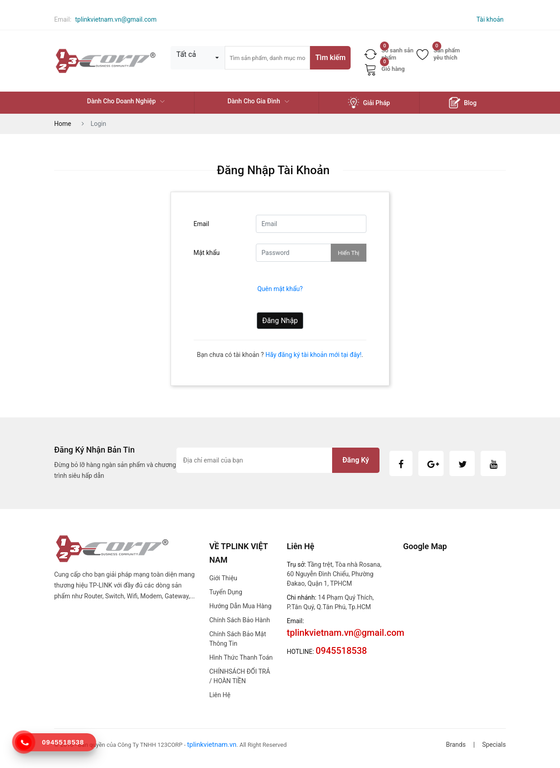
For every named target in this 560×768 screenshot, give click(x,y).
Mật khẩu (207, 252)
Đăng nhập (280, 320)
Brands (456, 744)
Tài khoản (490, 19)
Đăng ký (355, 460)
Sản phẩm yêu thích (438, 54)
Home (62, 123)
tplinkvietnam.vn (211, 744)
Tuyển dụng (225, 592)
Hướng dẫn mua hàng (240, 606)
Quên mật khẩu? (280, 288)
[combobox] (198, 57)
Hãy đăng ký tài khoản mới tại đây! (313, 354)
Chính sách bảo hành (239, 620)
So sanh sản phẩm (388, 54)
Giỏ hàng (384, 69)
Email (201, 223)
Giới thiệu (223, 578)
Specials (494, 744)
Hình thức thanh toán (241, 657)
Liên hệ (220, 695)
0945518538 (63, 742)
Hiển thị (349, 253)
